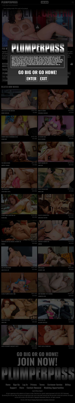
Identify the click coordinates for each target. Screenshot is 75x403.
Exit (43, 78)
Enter (31, 78)
